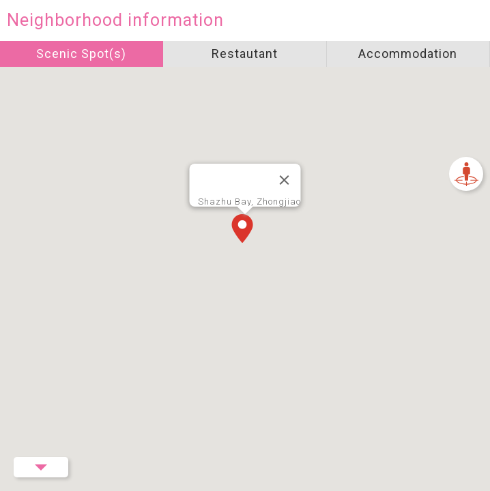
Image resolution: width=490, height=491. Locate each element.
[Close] (284, 180)
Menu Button (41, 467)
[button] (245, 230)
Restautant (245, 53)
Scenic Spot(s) (81, 53)
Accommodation (407, 53)
